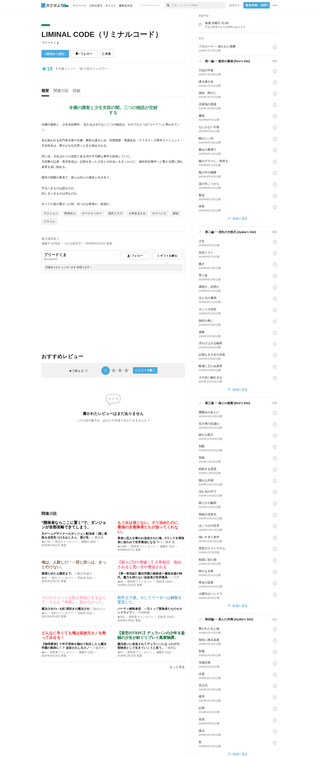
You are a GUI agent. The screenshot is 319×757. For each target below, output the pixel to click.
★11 (44, 613)
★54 (120, 652)
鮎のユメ (99, 608)
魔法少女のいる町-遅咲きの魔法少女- (66, 608)
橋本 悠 (170, 542)
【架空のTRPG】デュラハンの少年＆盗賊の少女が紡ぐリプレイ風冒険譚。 (151, 635)
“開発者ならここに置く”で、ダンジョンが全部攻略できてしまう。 (74, 525)
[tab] (46, 91)
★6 (44, 652)
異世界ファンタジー (143, 546)
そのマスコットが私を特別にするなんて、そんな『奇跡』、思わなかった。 (74, 600)
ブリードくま (50, 42)
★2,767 (46, 541)
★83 (120, 581)
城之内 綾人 (84, 573)
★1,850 (122, 546)
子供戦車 (144, 612)
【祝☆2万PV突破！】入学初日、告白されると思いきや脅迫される (149, 564)
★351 (121, 616)
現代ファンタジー (66, 541)
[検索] (168, 5)
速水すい (101, 647)
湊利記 (172, 647)
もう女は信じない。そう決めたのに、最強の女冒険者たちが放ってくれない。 (149, 527)
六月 (176, 577)
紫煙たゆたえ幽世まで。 (58, 573)
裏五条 (99, 537)
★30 (44, 577)
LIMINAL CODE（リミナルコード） (102, 34)
